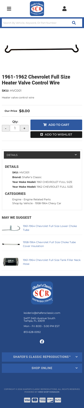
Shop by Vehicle (22, 203)
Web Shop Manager (48, 392)
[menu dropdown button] (9, 8)
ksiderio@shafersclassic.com (42, 313)
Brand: (16, 177)
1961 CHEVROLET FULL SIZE (54, 182)
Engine (16, 199)
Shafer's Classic (32, 177)
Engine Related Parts (37, 199)
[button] (42, 23)
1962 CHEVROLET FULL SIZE (55, 186)
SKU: (5, 90)
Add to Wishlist (58, 134)
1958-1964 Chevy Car (48, 203)
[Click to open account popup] (64, 8)
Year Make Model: (24, 182)
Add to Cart (58, 125)
